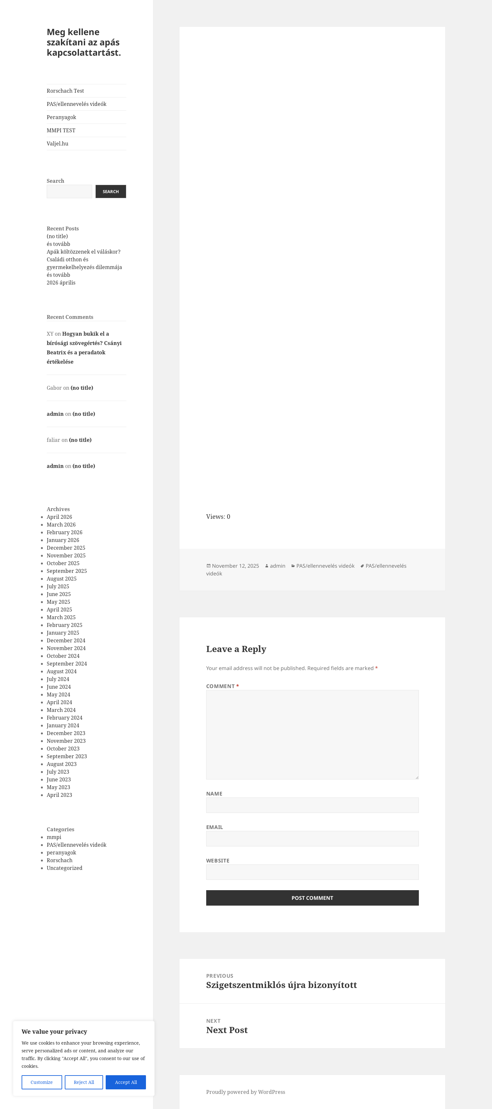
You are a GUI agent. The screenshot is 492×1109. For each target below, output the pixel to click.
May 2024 (58, 694)
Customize (42, 1082)
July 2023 (58, 771)
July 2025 (58, 586)
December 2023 (66, 733)
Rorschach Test (65, 90)
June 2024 (59, 686)
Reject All (84, 1082)
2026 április (61, 282)
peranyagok (61, 852)
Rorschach (59, 860)
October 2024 (63, 655)
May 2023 (58, 787)
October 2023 (63, 748)
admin (55, 413)
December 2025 (66, 547)
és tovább (58, 243)
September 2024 (67, 663)
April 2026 (59, 516)
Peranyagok (61, 117)
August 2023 (62, 764)
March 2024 (61, 709)
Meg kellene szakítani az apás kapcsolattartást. (84, 42)
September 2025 (67, 570)
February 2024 (64, 717)
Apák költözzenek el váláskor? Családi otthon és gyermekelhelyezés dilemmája (84, 259)
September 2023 (67, 756)
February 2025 (64, 625)
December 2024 (66, 640)
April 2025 (59, 609)
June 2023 (59, 779)
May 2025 (58, 601)
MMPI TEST (61, 130)
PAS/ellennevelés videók (76, 103)
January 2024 (63, 725)
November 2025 (66, 555)
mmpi (54, 837)
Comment (222, 686)
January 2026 (63, 540)
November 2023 (66, 740)
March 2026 (61, 524)
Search (55, 180)
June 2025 (59, 594)
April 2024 (59, 702)
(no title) (57, 236)
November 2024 (66, 648)
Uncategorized (64, 867)
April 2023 (59, 794)
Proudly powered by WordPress (245, 1091)
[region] (84, 1058)
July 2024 (58, 679)
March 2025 (61, 617)
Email (214, 827)
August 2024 (62, 671)
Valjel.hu (57, 143)
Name (214, 793)
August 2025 (62, 578)
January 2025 (63, 632)
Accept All (126, 1082)
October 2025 (63, 563)
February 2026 (64, 532)
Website (217, 860)
